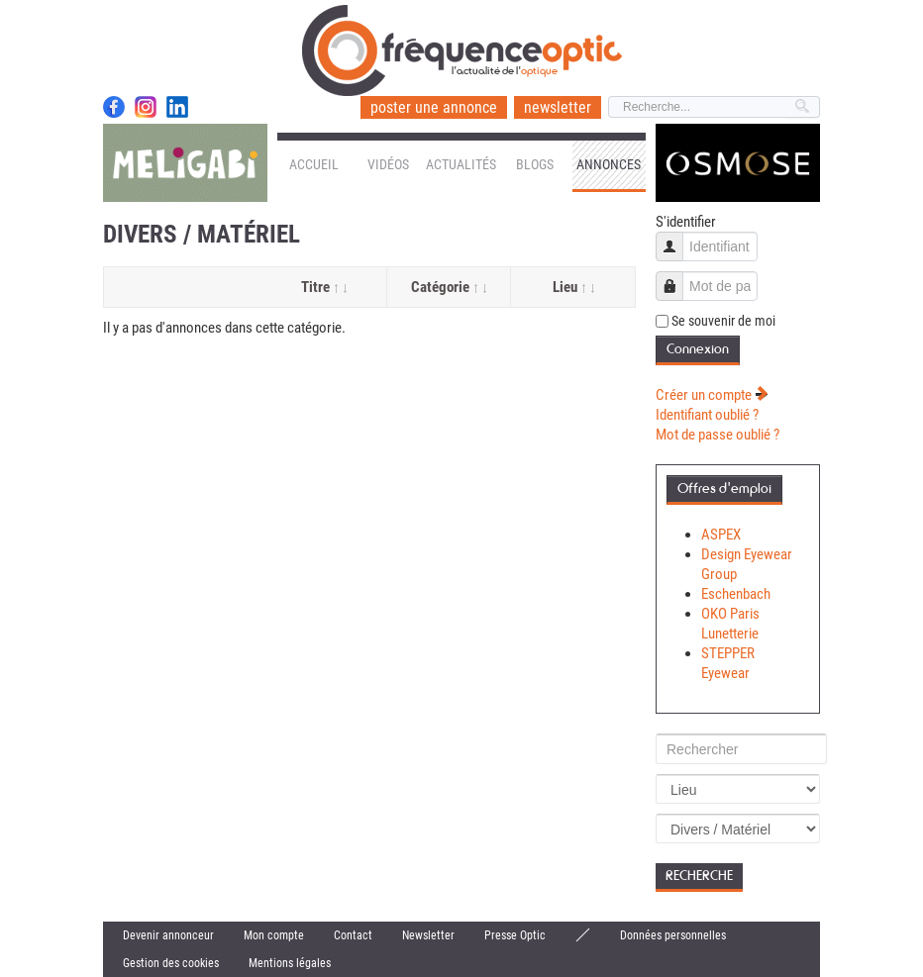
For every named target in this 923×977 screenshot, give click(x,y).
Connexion (698, 349)
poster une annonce (433, 107)
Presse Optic (515, 935)
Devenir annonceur (168, 935)
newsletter (557, 107)
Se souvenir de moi (723, 321)
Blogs (535, 164)
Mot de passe (676, 276)
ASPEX (721, 534)
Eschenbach (735, 594)
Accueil (314, 164)
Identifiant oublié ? (707, 415)
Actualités (461, 164)
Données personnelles (673, 935)
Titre (324, 287)
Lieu (573, 287)
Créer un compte (712, 395)
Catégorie (448, 287)
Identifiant (676, 237)
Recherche (699, 875)
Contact (353, 935)
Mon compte (274, 935)
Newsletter (428, 935)
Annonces (608, 164)
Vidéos (388, 164)
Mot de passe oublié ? (717, 434)
